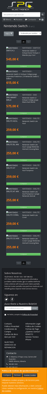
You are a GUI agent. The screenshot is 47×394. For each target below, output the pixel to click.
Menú (7, 19)
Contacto (30, 19)
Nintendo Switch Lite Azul (15, 121)
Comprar (23, 66)
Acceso (18, 19)
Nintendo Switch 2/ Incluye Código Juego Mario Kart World (21, 99)
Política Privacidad (11, 326)
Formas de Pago (32, 329)
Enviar (35, 308)
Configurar (7, 375)
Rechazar (17, 375)
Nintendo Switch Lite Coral (16, 215)
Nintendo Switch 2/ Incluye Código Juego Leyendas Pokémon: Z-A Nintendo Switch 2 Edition (22, 76)
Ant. (18, 42)
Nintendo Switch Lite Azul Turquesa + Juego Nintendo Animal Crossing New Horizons (22, 193)
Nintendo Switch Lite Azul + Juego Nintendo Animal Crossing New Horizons (22, 146)
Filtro (9, 34)
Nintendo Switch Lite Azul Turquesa (19, 168)
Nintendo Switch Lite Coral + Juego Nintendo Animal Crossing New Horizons (23, 239)
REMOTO (29, 334)
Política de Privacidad (30, 314)
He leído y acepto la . (22, 314)
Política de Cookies (33, 326)
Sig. (28, 42)
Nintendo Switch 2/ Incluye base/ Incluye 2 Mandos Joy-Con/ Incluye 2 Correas (22, 52)
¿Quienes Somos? (32, 331)
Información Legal (32, 324)
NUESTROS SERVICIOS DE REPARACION (10, 345)
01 (24, 42)
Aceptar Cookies (30, 375)
